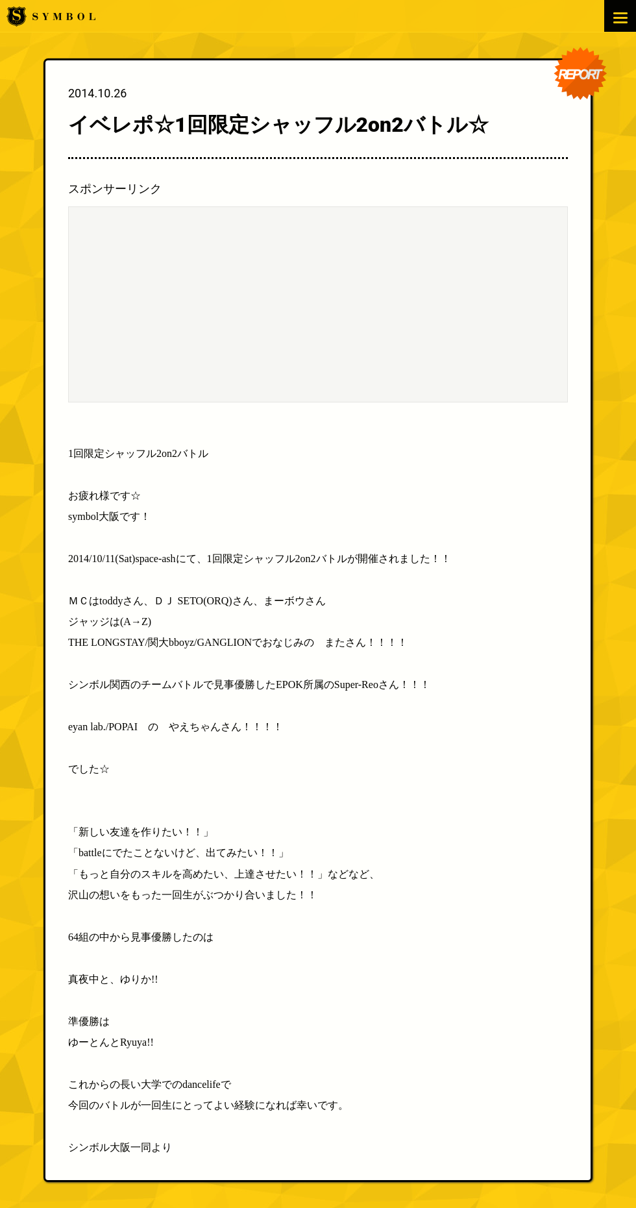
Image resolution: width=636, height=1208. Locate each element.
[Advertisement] (318, 304)
